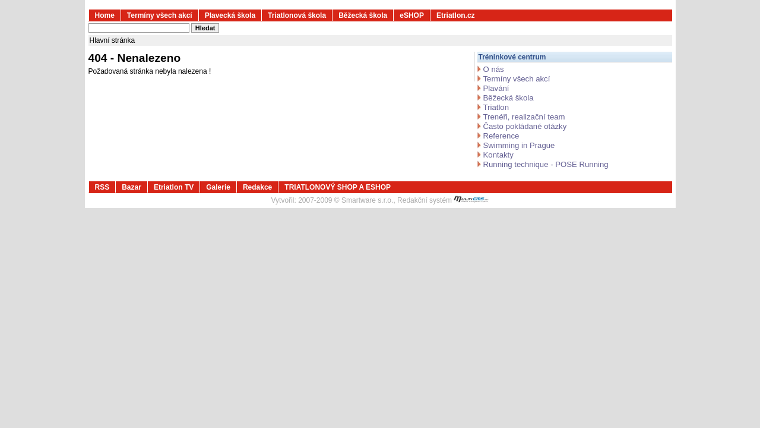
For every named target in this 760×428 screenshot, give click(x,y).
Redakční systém (443, 200)
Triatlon (496, 107)
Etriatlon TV (174, 187)
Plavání (496, 88)
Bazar (131, 187)
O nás (493, 69)
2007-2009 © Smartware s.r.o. (345, 200)
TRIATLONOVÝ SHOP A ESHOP (337, 187)
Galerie (218, 187)
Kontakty (498, 154)
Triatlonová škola (297, 15)
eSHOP (412, 15)
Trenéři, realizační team (524, 116)
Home (105, 15)
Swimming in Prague (519, 145)
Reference (501, 135)
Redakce (257, 187)
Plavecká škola (230, 15)
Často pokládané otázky (525, 126)
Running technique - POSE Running (546, 164)
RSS (102, 187)
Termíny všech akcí (159, 15)
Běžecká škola (362, 15)
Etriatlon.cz (455, 15)
